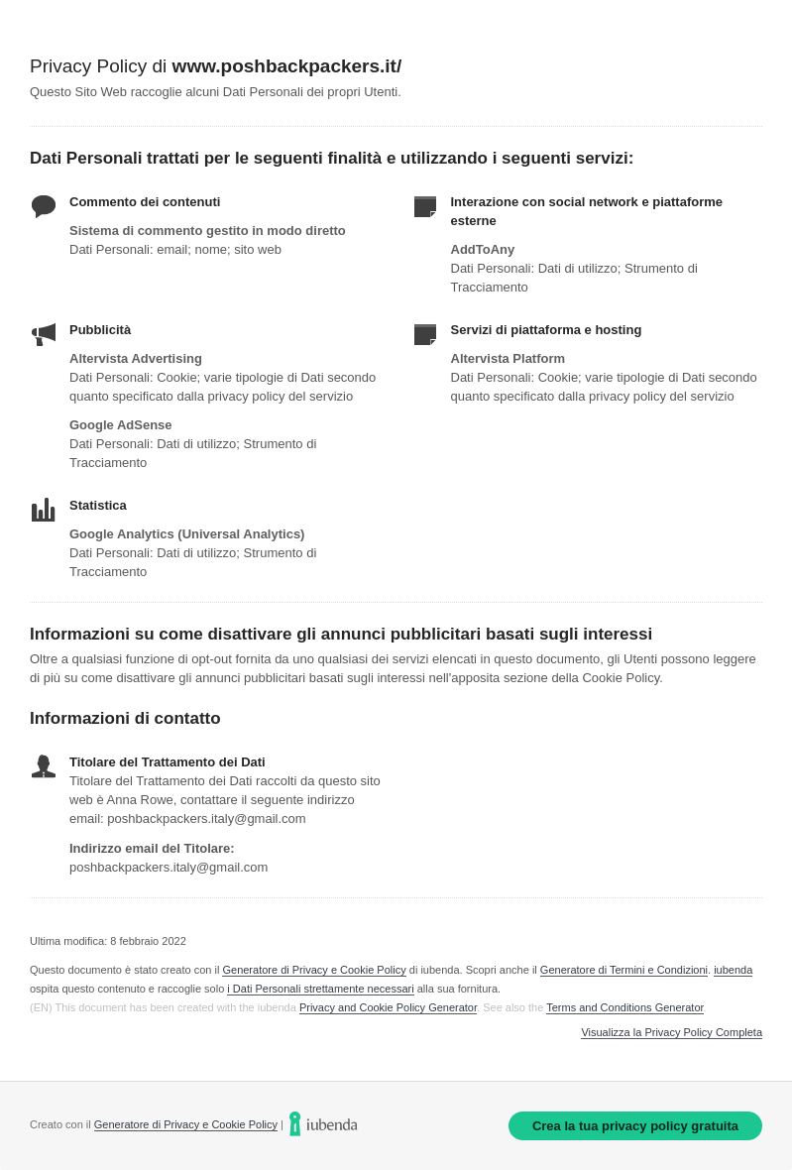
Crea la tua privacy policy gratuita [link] (635, 1125)
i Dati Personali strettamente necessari (320, 988)
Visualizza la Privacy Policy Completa (671, 1032)
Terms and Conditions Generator (624, 1007)
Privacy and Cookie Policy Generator (388, 1007)
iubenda (733, 970)
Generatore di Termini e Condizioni (624, 970)
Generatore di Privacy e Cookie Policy (313, 970)
